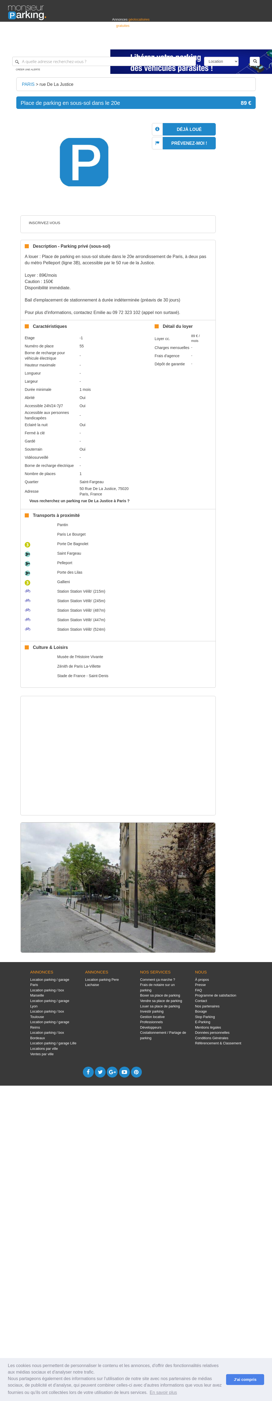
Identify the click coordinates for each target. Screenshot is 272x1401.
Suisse (259, 43)
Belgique (244, 43)
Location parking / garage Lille (53, 1043)
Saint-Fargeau (92, 482)
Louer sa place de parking (160, 1006)
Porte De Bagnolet (72, 544)
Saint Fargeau (69, 553)
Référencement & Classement (218, 1043)
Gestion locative (152, 1017)
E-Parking (202, 1022)
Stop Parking (205, 1017)
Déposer (213, 43)
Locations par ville (44, 1049)
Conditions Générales (212, 1038)
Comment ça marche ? (157, 980)
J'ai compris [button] (245, 1379)
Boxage (201, 1011)
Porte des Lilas (70, 572)
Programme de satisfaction (215, 995)
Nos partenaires (207, 1006)
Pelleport (64, 563)
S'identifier (196, 43)
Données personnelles (212, 1033)
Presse (200, 985)
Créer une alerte (28, 69)
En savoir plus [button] (163, 1392)
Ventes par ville (42, 1054)
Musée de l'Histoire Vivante (80, 657)
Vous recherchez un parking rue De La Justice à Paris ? (79, 501)
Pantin (62, 525)
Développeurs (150, 1027)
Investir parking (151, 1011)
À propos (202, 980)
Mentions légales (208, 1027)
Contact (201, 1001)
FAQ (198, 990)
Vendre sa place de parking (161, 1001)
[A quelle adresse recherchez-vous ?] (104, 61)
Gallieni (63, 582)
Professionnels (174, 43)
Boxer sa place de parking (160, 995)
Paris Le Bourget (71, 534)
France (228, 43)
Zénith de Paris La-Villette (79, 666)
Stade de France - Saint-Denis (82, 676)
